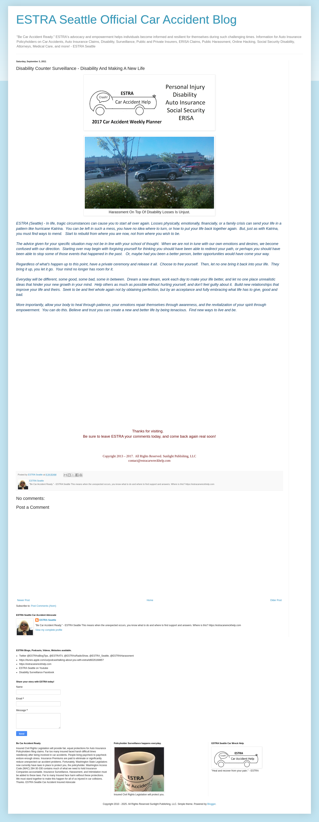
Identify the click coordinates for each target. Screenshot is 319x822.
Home (150, 600)
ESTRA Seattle (47, 620)
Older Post (276, 600)
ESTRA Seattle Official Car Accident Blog (126, 19)
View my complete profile (48, 630)
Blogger (211, 804)
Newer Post (23, 600)
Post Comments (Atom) (43, 605)
